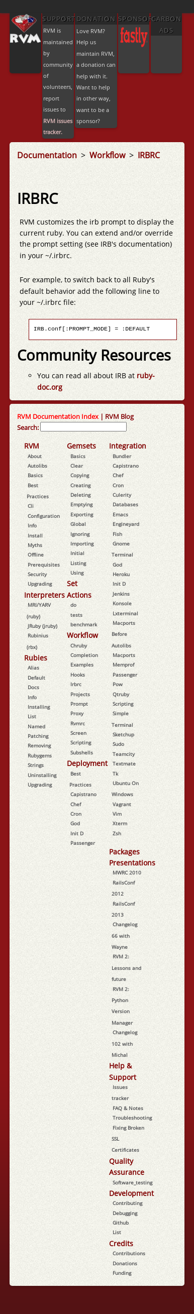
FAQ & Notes (128, 1108)
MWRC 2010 (127, 872)
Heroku (121, 574)
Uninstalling (42, 775)
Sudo (118, 743)
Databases (125, 504)
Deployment (87, 763)
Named (36, 726)
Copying (79, 475)
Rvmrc (77, 723)
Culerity (122, 494)
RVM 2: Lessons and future (126, 967)
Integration (127, 446)
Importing (81, 543)
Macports (124, 655)
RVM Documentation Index (58, 416)
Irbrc (75, 684)
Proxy (76, 713)
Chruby (78, 645)
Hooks (77, 674)
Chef (75, 804)
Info (32, 525)
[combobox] (83, 426)
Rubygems (40, 755)
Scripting (80, 742)
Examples (81, 664)
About (35, 456)
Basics (35, 475)
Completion (84, 655)
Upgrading (40, 583)
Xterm (120, 823)
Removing (39, 745)
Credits (121, 1243)
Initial (77, 553)
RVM (31, 446)
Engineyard (126, 523)
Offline (36, 554)
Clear (76, 465)
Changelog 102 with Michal (124, 1043)
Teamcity (124, 753)
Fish (117, 533)
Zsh (117, 833)
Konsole (122, 603)
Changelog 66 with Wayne (124, 935)
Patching (38, 735)
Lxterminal (125, 613)
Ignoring (79, 533)
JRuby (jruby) (42, 625)
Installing (39, 706)
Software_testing (132, 1182)
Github (121, 1222)
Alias (33, 667)
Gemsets (81, 446)
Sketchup (123, 734)
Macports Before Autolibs (123, 634)
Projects (80, 694)
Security (37, 574)
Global (78, 523)
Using (76, 572)
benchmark (83, 624)
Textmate (124, 763)
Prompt (79, 703)
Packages (124, 851)
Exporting (81, 514)
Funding (122, 1272)
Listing (78, 563)
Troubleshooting (132, 1117)
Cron (75, 813)
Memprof (123, 664)
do (73, 604)
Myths (35, 545)
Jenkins (121, 593)
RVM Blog (119, 416)
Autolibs (37, 465)
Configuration (44, 515)
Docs (33, 687)
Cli (31, 505)
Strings (36, 765)
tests (76, 614)
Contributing (127, 1203)
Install (35, 535)
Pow (118, 684)
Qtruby (121, 694)
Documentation (48, 155)
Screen (78, 732)
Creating (80, 485)
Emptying (81, 504)
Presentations (132, 862)
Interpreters (44, 595)
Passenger (82, 842)
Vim (117, 813)
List (32, 716)
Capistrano (83, 794)
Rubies (35, 658)
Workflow (108, 155)
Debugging (125, 1213)
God (75, 823)
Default (36, 677)
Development (131, 1193)
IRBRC (149, 155)
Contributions (129, 1253)
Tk (115, 773)
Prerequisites (44, 564)
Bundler (122, 456)
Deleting (80, 494)
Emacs (120, 514)
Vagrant (122, 804)
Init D (76, 833)
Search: (28, 427)
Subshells (81, 752)
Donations (125, 1263)
